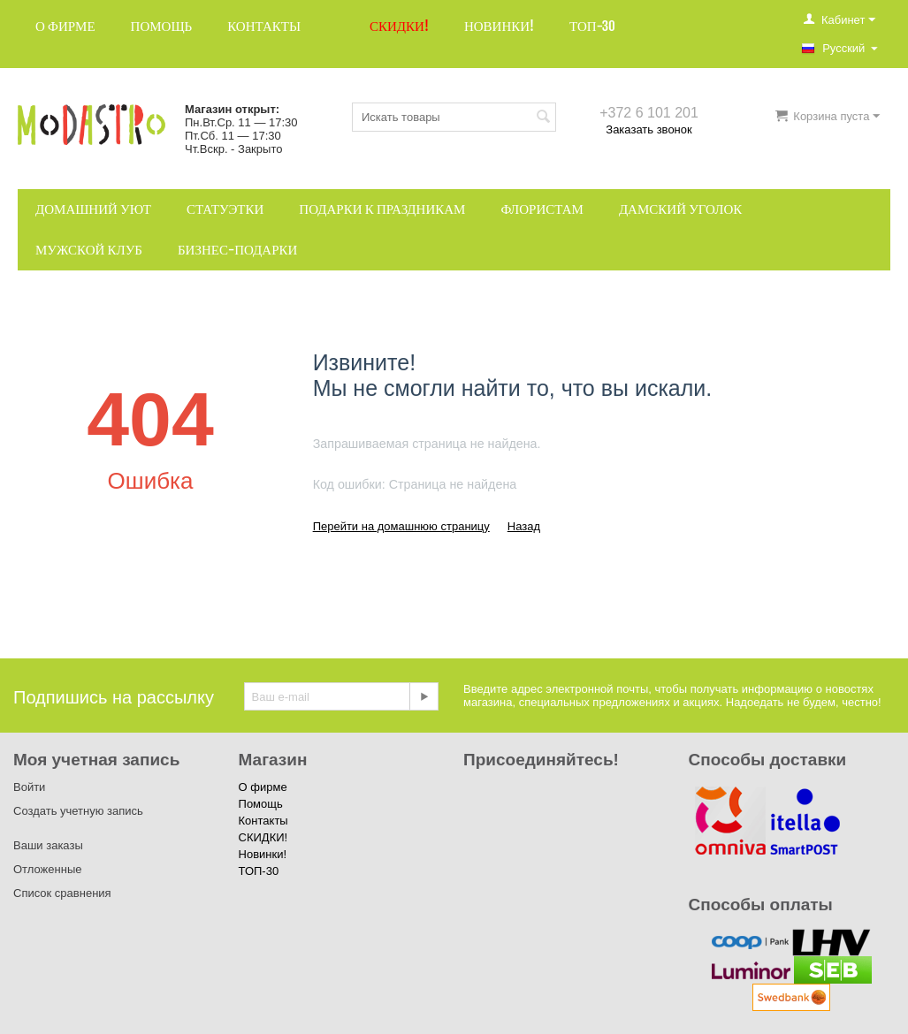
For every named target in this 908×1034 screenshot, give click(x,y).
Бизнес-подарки (237, 249)
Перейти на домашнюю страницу (401, 526)
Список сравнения (62, 893)
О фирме (65, 26)
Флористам (542, 209)
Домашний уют (93, 209)
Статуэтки (225, 209)
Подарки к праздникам (382, 209)
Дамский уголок (680, 209)
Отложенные (47, 869)
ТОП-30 (592, 26)
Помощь (162, 26)
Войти (29, 787)
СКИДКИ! (399, 26)
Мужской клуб (88, 249)
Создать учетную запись (78, 810)
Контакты (264, 26)
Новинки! (499, 26)
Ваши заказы (48, 845)
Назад (523, 526)
